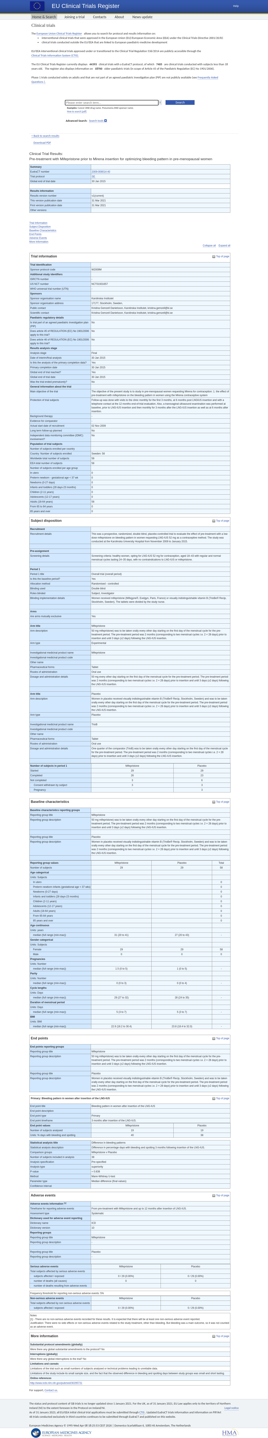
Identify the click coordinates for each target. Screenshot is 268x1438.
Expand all (224, 245)
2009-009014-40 (101, 171)
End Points (35, 234)
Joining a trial (74, 17)
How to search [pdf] (76, 111)
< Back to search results (45, 136)
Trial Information (38, 222)
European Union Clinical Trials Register (59, 33)
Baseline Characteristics (42, 230)
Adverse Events (38, 238)
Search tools (96, 121)
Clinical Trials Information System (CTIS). (55, 55)
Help (236, 6)
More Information (38, 241)
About (119, 17)
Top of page (222, 256)
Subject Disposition (40, 226)
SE (94, 176)
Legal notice (231, 1408)
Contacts (99, 17)
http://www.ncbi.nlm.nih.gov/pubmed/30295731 (56, 1383)
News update (143, 17)
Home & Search (44, 17)
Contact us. (51, 1390)
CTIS (142, 1412)
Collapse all (209, 245)
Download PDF (42, 143)
